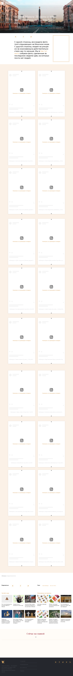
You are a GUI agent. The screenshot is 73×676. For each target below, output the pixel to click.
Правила (22, 670)
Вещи (39, 3)
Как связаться (24, 667)
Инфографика (52, 3)
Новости (45, 3)
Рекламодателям (25, 664)
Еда (34, 3)
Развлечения (28, 3)
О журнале (23, 661)
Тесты (59, 3)
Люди (21, 3)
